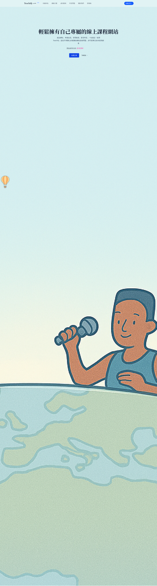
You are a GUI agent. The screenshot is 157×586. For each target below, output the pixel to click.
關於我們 (81, 3)
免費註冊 (74, 55)
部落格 (89, 3)
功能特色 (45, 3)
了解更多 (84, 55)
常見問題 (72, 3)
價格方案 (54, 3)
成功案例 (63, 3)
